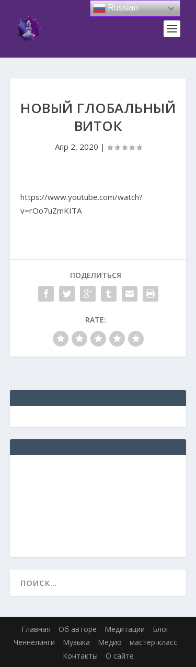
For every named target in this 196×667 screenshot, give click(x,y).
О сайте (120, 656)
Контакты (80, 656)
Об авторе (78, 629)
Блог (161, 629)
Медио (110, 642)
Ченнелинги (34, 642)
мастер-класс (153, 642)
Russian (115, 8)
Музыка (76, 642)
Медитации (125, 629)
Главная (36, 629)
